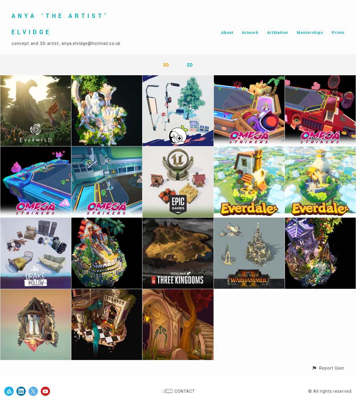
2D (190, 65)
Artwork (250, 32)
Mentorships (310, 32)
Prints (338, 32)
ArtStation (277, 32)
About (227, 32)
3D (166, 65)
